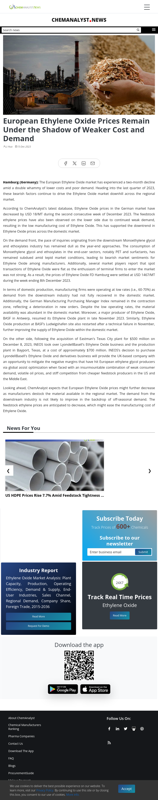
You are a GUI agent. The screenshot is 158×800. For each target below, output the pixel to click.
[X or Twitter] (126, 728)
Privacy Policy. (45, 790)
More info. (72, 795)
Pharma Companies (21, 736)
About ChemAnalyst (21, 718)
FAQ (11, 758)
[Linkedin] (117, 728)
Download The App (21, 751)
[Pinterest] (142, 728)
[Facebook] (109, 728)
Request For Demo (38, 626)
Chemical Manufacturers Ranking (24, 727)
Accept (127, 788)
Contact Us (15, 743)
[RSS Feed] (109, 742)
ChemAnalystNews (79, 19)
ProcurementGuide (21, 773)
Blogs (12, 766)
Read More (119, 615)
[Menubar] (147, 7)
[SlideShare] (134, 728)
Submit (143, 552)
